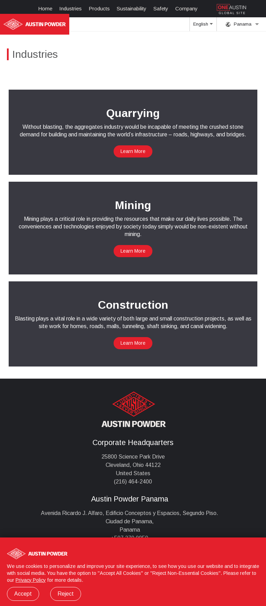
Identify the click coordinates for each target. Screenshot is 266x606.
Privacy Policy (31, 580)
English (202, 26)
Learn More (133, 151)
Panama (242, 24)
